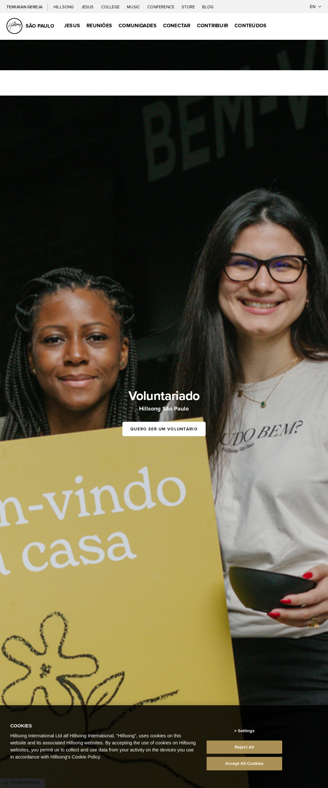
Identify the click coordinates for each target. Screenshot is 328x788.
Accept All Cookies (244, 763)
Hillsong (64, 7)
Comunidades (138, 25)
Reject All (244, 747)
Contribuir (212, 25)
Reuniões (99, 25)
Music (134, 7)
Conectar (177, 25)
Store (189, 7)
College (110, 7)
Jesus (88, 7)
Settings (246, 730)
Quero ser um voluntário (164, 429)
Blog (207, 7)
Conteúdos (250, 25)
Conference (161, 7)
